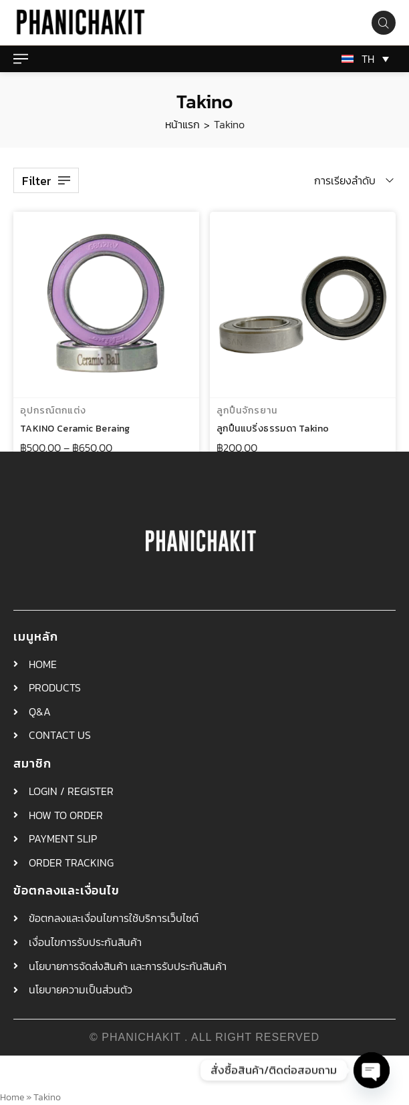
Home (12, 1097)
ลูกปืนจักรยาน (247, 413)
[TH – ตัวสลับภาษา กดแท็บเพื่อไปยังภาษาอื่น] (363, 58)
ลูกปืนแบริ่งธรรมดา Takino (273, 431)
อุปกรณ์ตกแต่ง (53, 411)
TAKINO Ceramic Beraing (75, 429)
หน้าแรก (182, 124)
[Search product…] (384, 23)
